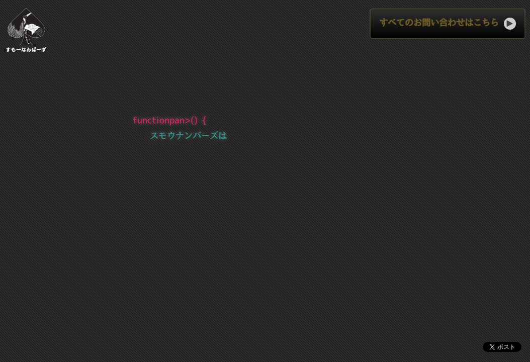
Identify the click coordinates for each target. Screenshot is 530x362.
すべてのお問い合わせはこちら (447, 24)
